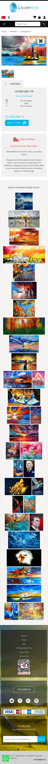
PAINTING (13, 31)
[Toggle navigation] (4, 24)
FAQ (24, 644)
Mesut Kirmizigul (24, 96)
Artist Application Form (24, 648)
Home (3, 31)
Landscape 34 (25, 31)
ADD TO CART (15, 122)
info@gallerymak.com (9, 758)
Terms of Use (24, 656)
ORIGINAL (12, 83)
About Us (24, 636)
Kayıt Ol (42, 739)
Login (39, 17)
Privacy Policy (24, 652)
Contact (24, 640)
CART (34, 17)
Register (45, 17)
